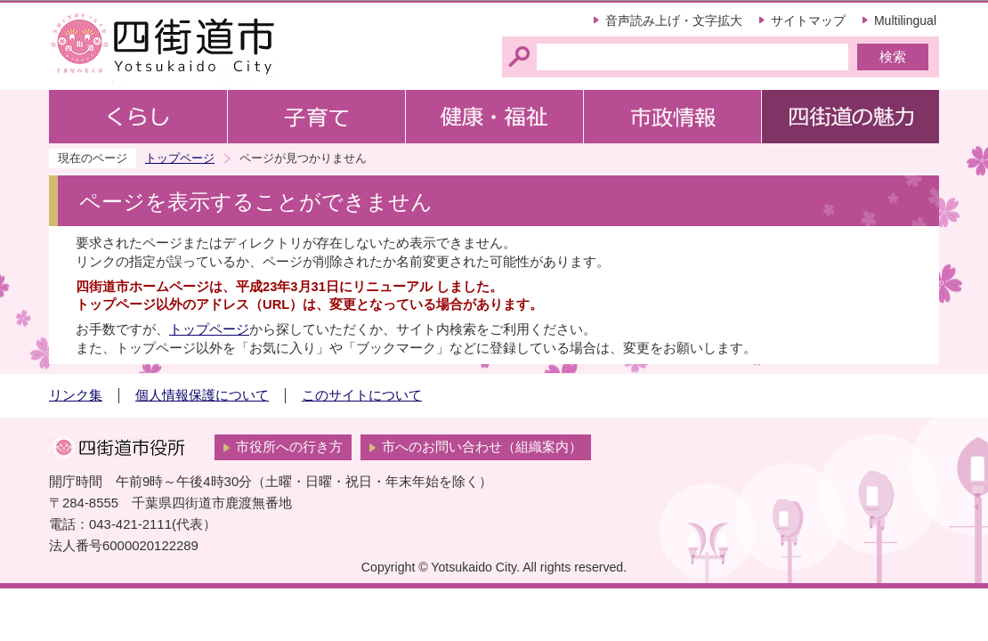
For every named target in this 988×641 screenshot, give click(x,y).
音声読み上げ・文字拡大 (673, 20)
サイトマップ (808, 20)
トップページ (180, 158)
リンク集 (75, 395)
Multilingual (905, 20)
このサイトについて (362, 395)
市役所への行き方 (289, 447)
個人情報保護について (202, 395)
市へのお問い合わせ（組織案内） (482, 447)
